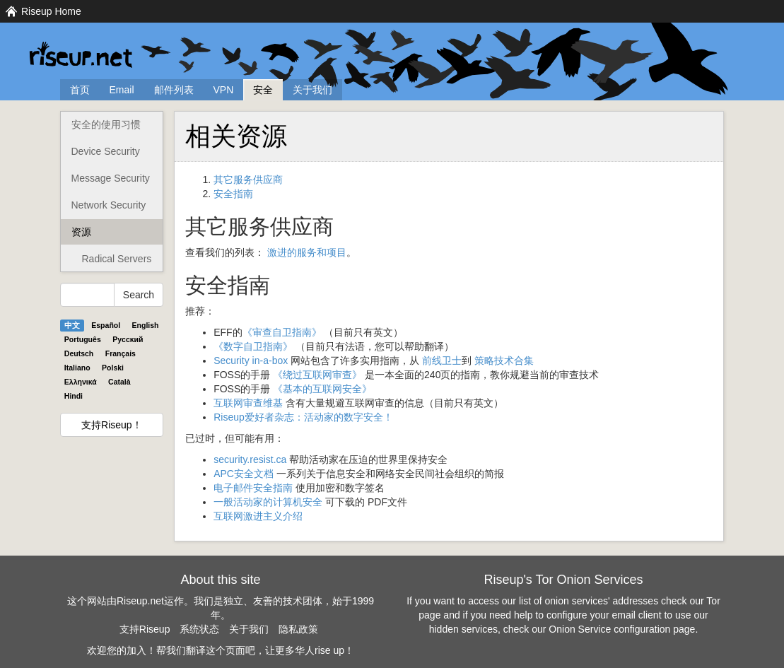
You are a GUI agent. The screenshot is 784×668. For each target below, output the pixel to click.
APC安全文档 (243, 473)
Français (120, 353)
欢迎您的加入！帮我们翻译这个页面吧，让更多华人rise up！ (220, 650)
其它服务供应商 (248, 179)
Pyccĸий (127, 339)
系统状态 (199, 629)
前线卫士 (442, 360)
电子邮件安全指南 (253, 487)
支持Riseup (144, 629)
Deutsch (78, 353)
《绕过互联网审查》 (317, 374)
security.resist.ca (249, 459)
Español (105, 325)
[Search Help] (87, 295)
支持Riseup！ (111, 424)
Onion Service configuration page (622, 629)
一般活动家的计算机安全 (267, 502)
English (145, 325)
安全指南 (233, 193)
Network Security (108, 205)
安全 (263, 89)
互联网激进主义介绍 (258, 516)
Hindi (73, 396)
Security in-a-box (250, 360)
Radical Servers (117, 258)
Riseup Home (51, 11)
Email (122, 89)
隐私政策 (298, 629)
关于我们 (312, 89)
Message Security (110, 178)
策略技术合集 (504, 360)
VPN (223, 89)
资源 (81, 232)
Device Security (105, 151)
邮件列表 (174, 89)
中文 (72, 325)
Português (82, 339)
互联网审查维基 (248, 403)
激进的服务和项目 (306, 252)
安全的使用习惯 (106, 124)
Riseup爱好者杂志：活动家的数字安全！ (303, 417)
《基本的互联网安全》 (322, 388)
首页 (80, 89)
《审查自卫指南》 (282, 332)
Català (119, 381)
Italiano (77, 367)
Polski (113, 367)
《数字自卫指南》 (253, 346)
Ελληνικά (80, 381)
